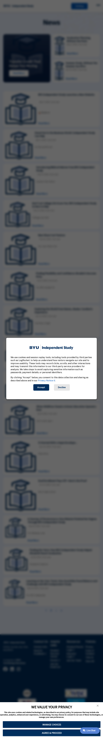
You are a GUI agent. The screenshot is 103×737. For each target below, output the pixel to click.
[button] (98, 706)
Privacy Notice (45, 380)
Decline (62, 387)
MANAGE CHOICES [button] (51, 724)
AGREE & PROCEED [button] (52, 732)
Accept (41, 387)
